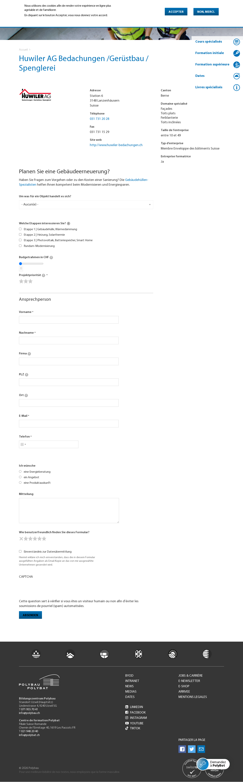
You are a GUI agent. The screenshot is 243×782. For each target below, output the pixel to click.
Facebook (135, 712)
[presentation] (48, 588)
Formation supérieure (212, 64)
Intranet (132, 681)
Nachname (26, 332)
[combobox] (23, 444)
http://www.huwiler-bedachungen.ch (116, 145)
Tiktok (132, 728)
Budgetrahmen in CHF (36, 257)
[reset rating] (21, 538)
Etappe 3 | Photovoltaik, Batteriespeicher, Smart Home (58, 240)
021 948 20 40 (29, 731)
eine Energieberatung (37, 471)
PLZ (23, 374)
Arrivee (184, 692)
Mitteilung (26, 494)
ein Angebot (31, 477)
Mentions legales (192, 697)
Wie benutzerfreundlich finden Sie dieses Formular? (54, 532)
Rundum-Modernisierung (39, 246)
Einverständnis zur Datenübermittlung (48, 551)
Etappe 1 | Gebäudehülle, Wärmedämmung (50, 229)
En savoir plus (34, 20)
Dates (199, 76)
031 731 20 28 (99, 119)
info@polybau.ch (29, 713)
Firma (25, 354)
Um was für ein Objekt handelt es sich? (45, 196)
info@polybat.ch (29, 735)
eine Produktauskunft (37, 482)
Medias (130, 692)
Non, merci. (206, 12)
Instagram (136, 718)
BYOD (129, 676)
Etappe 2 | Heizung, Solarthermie (44, 234)
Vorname (25, 312)
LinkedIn (134, 707)
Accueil (23, 49)
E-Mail (23, 416)
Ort (23, 395)
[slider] (26, 281)
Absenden (30, 615)
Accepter (176, 12)
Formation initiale (209, 53)
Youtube (134, 723)
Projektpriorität (32, 275)
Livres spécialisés (208, 87)
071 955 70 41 (29, 709)
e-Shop (183, 686)
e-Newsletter (189, 681)
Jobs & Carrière (190, 676)
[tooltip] (68, 223)
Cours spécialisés (208, 42)
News (129, 686)
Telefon (24, 436)
